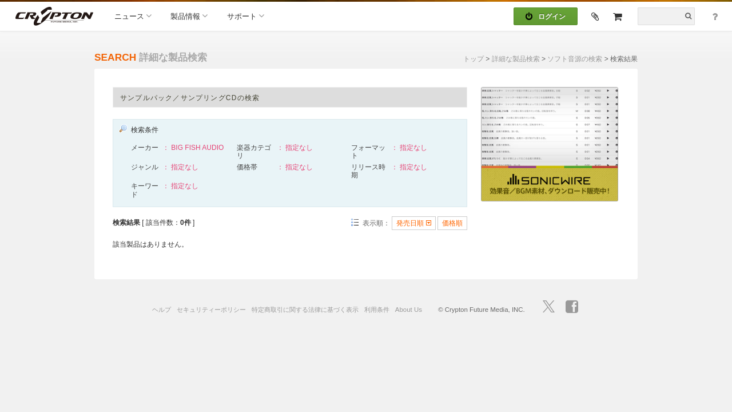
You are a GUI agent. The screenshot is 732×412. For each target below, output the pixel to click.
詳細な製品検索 (516, 59)
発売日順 (413, 223)
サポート (245, 16)
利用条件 (376, 309)
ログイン (546, 17)
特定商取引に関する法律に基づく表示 (305, 309)
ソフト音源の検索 (574, 59)
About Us (408, 309)
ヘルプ (161, 309)
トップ (473, 59)
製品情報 (189, 16)
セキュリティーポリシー (211, 309)
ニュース (133, 16)
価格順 (452, 223)
